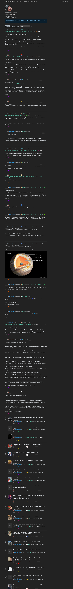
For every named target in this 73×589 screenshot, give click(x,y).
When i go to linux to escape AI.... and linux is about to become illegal (17, 298)
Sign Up (66, 1)
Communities (18, 1)
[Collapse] (6, 30)
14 (14, 520)
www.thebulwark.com (16, 509)
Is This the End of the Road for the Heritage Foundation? (15, 340)
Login (62, 1)
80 (14, 482)
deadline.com (15, 499)
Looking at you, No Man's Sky (36, 187)
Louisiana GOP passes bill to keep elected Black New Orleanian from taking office (19, 56)
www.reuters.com (16, 428)
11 (14, 563)
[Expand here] (10, 436)
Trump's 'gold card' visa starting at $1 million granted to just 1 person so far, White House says (21, 133)
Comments (13, 26)
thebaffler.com (15, 445)
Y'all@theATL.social (10, 1)
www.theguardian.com (16, 568)
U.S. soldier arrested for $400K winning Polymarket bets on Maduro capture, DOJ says (20, 80)
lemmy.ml (14, 436)
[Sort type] (25, 26)
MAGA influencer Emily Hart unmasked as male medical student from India (18, 313)
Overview (7, 26)
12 (14, 423)
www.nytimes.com (16, 471)
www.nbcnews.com (16, 560)
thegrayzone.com (16, 463)
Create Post (24, 1)
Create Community (31, 1)
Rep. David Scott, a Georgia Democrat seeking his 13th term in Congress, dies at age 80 (20, 102)
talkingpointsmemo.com (17, 453)
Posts (17, 26)
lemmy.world (15, 517)
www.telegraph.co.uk (16, 525)
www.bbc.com (15, 420)
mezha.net (14, 551)
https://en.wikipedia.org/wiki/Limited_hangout (14, 83)
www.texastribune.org (16, 534)
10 (14, 474)
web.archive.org (15, 488)
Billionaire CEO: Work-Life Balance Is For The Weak (14, 115)
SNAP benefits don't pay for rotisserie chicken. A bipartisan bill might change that (19, 31)
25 (14, 528)
